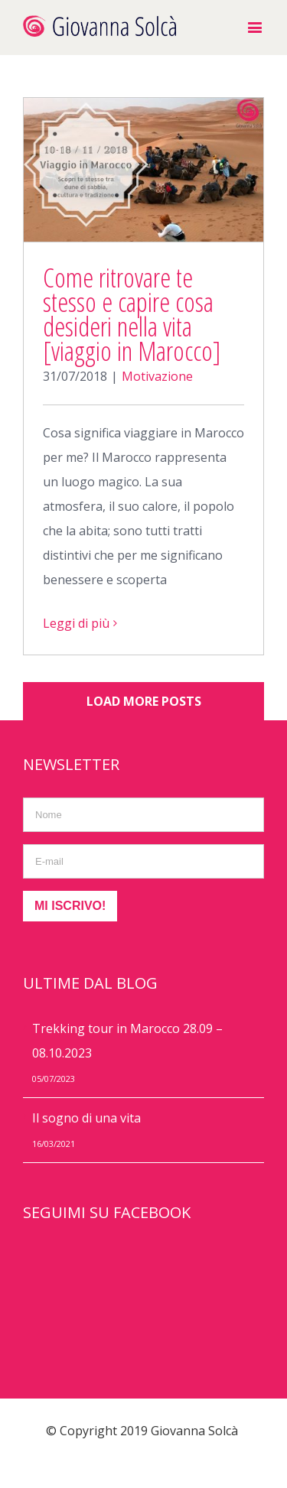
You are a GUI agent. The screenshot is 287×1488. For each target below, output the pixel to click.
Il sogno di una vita (86, 1118)
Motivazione (157, 376)
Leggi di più (76, 623)
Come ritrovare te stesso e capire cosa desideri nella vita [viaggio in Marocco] (132, 314)
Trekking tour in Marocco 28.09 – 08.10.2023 (127, 1040)
